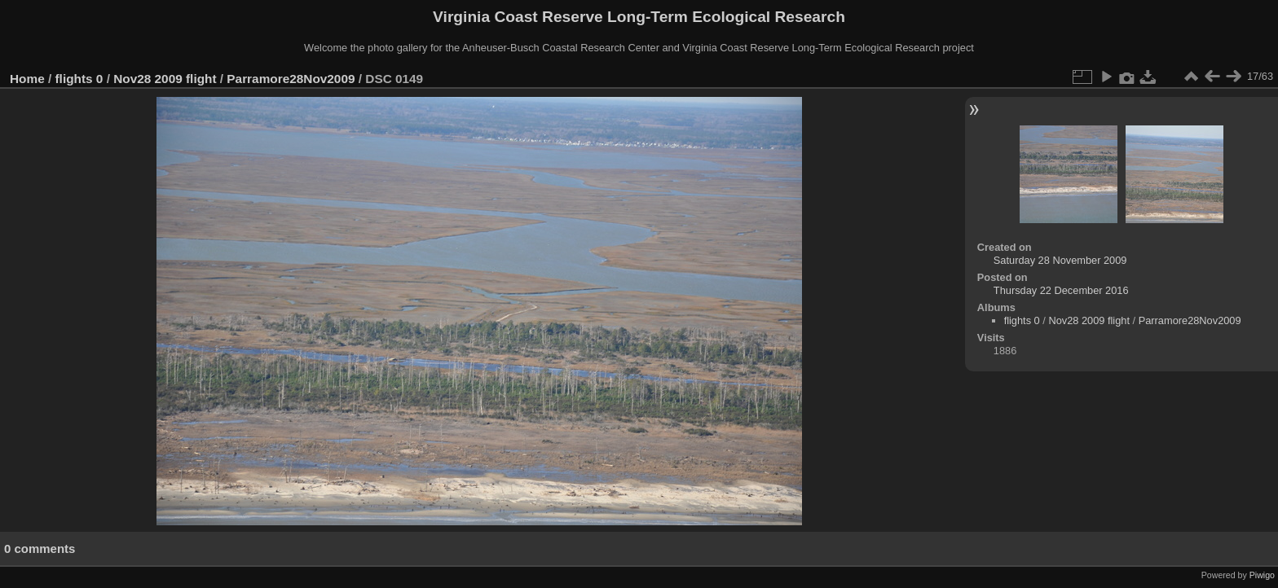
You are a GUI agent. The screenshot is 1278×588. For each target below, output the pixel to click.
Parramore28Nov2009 (291, 79)
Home (27, 79)
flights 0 (79, 79)
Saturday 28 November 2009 (1060, 260)
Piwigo (1262, 575)
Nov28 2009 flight (164, 79)
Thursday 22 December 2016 (1061, 290)
